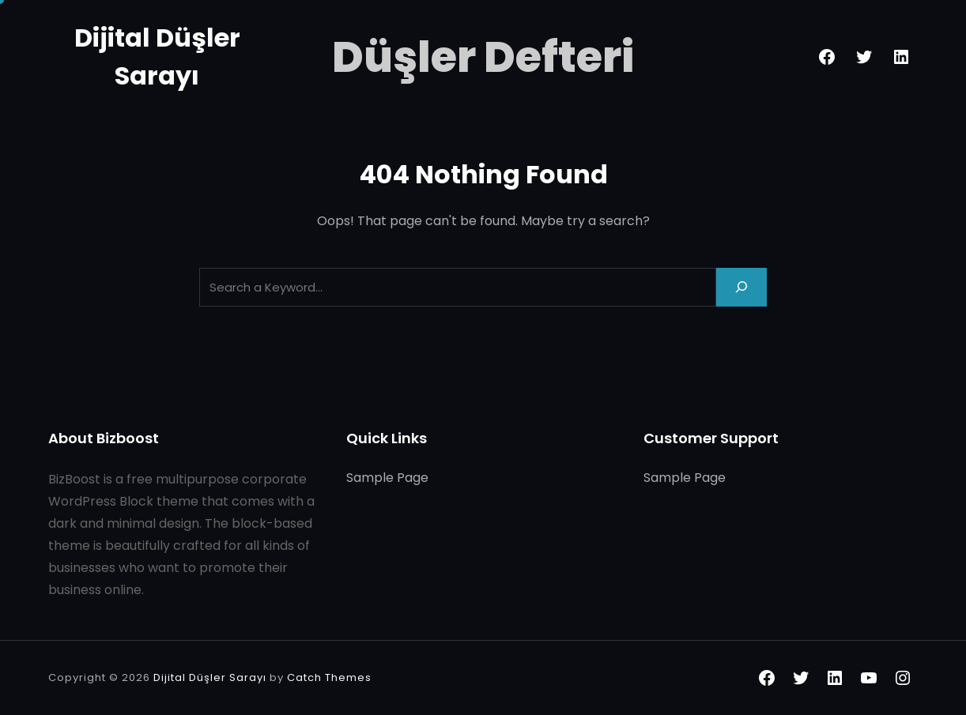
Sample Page (387, 478)
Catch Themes (329, 677)
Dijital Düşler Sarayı (209, 677)
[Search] (741, 287)
